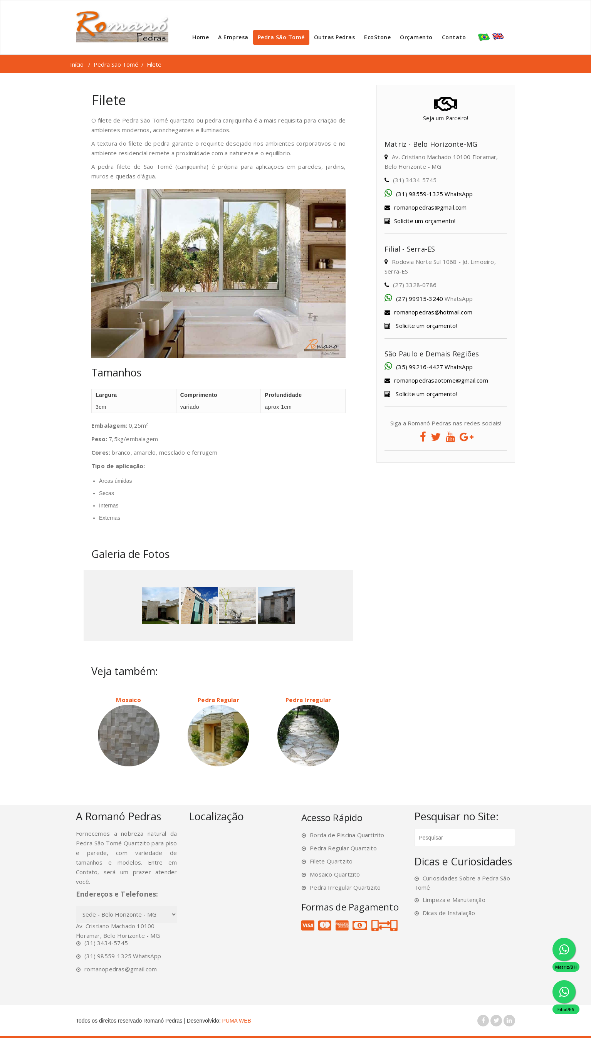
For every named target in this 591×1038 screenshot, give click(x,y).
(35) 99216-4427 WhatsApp (434, 367)
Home (200, 37)
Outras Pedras (334, 37)
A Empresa (233, 37)
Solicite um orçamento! (424, 221)
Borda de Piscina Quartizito (347, 835)
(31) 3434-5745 (106, 943)
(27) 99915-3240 (419, 298)
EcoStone (377, 37)
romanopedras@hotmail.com (433, 312)
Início (77, 64)
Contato (454, 37)
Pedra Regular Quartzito (343, 848)
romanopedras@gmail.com (430, 207)
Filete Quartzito (331, 861)
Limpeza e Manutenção (454, 900)
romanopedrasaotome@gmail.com (441, 380)
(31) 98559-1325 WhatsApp (434, 194)
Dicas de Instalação (449, 913)
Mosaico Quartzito (335, 874)
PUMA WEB (236, 1021)
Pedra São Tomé (281, 37)
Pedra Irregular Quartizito (345, 887)
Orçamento (416, 37)
